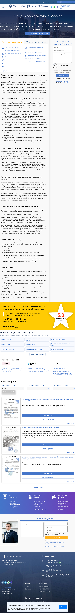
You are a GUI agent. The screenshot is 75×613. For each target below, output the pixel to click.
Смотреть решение (48, 419)
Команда (42, 2)
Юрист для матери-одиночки (34, 349)
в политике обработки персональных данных (28, 609)
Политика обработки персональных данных (36, 601)
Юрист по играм (30, 344)
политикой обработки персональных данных (62, 83)
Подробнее (69, 423)
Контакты (48, 2)
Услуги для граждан (44, 586)
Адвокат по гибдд (5, 344)
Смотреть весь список (37, 354)
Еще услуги (4, 71)
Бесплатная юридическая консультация (28, 2)
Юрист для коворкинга (57, 349)
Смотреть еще (38, 487)
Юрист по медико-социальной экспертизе (34, 339)
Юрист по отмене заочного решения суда (61, 344)
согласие (61, 64)
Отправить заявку (63, 75)
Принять (63, 606)
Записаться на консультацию (66, 2)
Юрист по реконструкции (58, 339)
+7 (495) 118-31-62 (15, 319)
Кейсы (54, 2)
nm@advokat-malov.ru (54, 570)
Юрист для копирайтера (7, 349)
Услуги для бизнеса (44, 588)
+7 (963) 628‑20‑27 (53, 562)
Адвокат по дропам (6, 339)
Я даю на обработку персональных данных (60, 65)
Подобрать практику (8, 391)
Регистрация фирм (44, 589)
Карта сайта (28, 589)
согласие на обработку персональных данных (62, 80)
